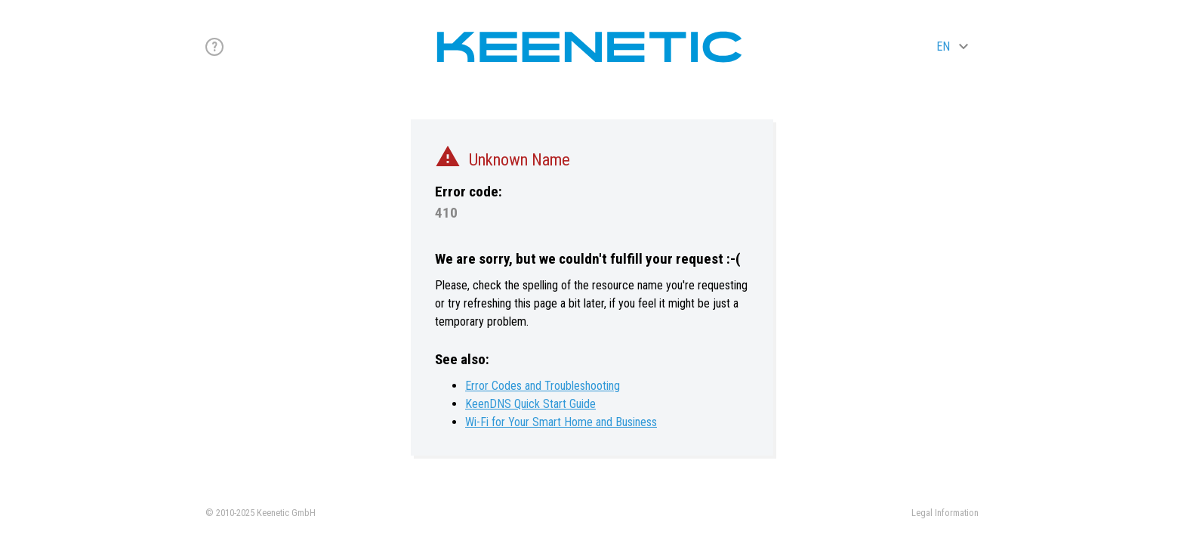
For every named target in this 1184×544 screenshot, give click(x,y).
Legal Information (945, 512)
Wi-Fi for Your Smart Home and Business (561, 422)
